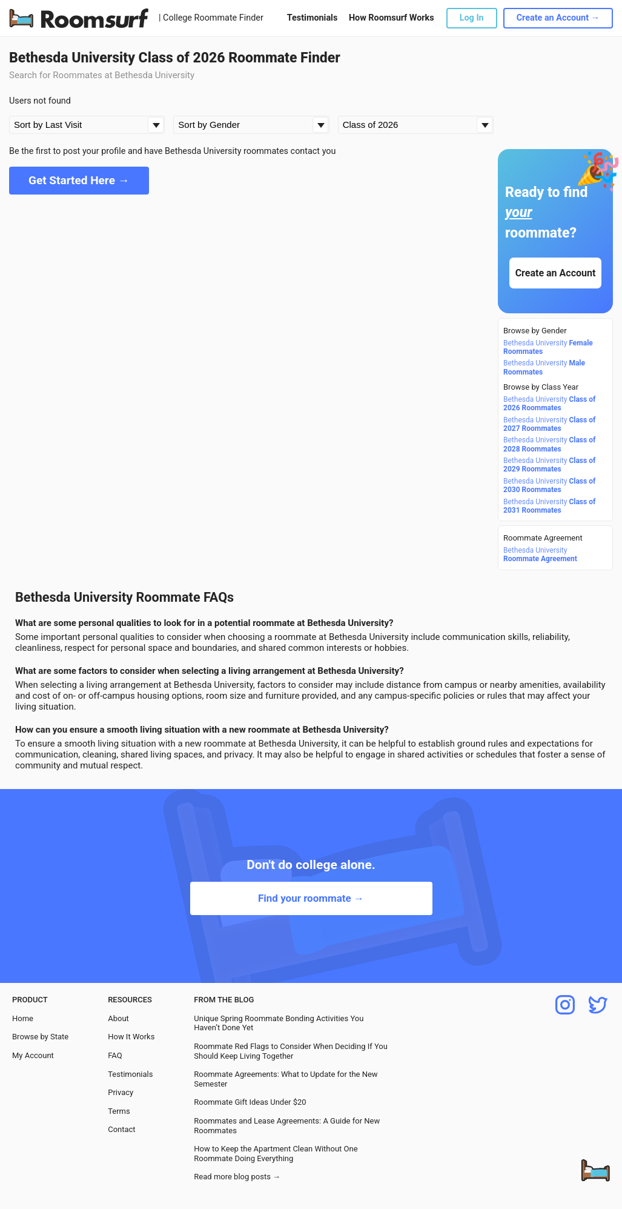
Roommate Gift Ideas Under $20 (250, 1102)
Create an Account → (558, 18)
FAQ (115, 1055)
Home (22, 1018)
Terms (119, 1111)
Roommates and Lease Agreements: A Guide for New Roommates (287, 1125)
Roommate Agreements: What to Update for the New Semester (285, 1079)
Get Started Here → (79, 180)
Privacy (120, 1092)
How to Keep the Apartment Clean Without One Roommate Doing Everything (275, 1153)
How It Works (131, 1036)
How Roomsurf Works (391, 18)
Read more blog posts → (237, 1176)
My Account (33, 1055)
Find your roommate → (311, 898)
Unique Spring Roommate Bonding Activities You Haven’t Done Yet (278, 1023)
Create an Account (555, 273)
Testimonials (312, 18)
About (118, 1018)
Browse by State (40, 1036)
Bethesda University (548, 347)
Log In (472, 18)
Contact (121, 1129)
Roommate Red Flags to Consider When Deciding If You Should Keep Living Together (291, 1051)
